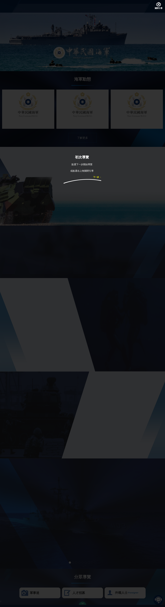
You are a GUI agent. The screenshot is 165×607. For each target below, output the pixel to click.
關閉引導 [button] (158, 8)
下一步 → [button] (97, 177)
